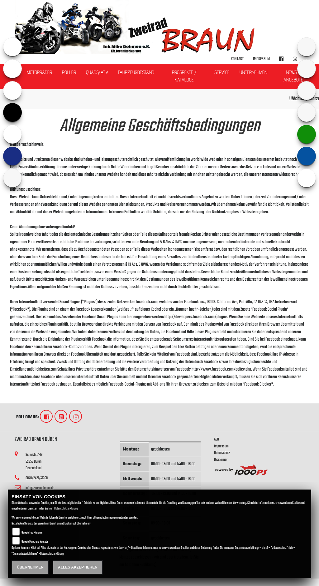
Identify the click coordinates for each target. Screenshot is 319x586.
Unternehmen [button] (253, 72)
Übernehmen (30, 567)
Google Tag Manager (32, 532)
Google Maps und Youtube (34, 541)
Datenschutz (222, 453)
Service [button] (222, 72)
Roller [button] (69, 72)
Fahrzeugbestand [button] (136, 72)
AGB (216, 439)
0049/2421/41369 (37, 478)
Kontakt (237, 59)
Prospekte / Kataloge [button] (184, 76)
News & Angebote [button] (293, 76)
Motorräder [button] (39, 72)
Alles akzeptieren (78, 567)
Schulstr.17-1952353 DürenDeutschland (34, 461)
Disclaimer (220, 459)
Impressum (261, 59)
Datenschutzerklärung (66, 508)
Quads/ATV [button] (97, 72)
